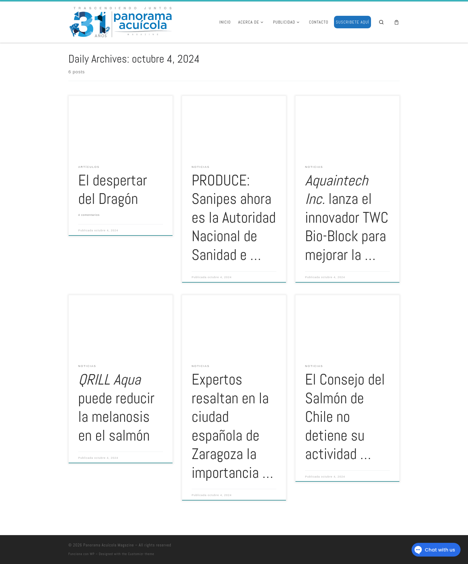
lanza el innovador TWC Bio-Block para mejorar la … (346, 217)
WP (92, 554)
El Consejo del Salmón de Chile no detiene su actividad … (345, 417)
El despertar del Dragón (112, 190)
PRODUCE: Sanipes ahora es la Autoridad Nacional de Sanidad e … (234, 217)
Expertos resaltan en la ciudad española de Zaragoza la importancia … (232, 426)
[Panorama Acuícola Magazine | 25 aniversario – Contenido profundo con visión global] (120, 21)
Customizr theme (141, 554)
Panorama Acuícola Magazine (108, 545)
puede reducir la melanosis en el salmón (116, 407)
